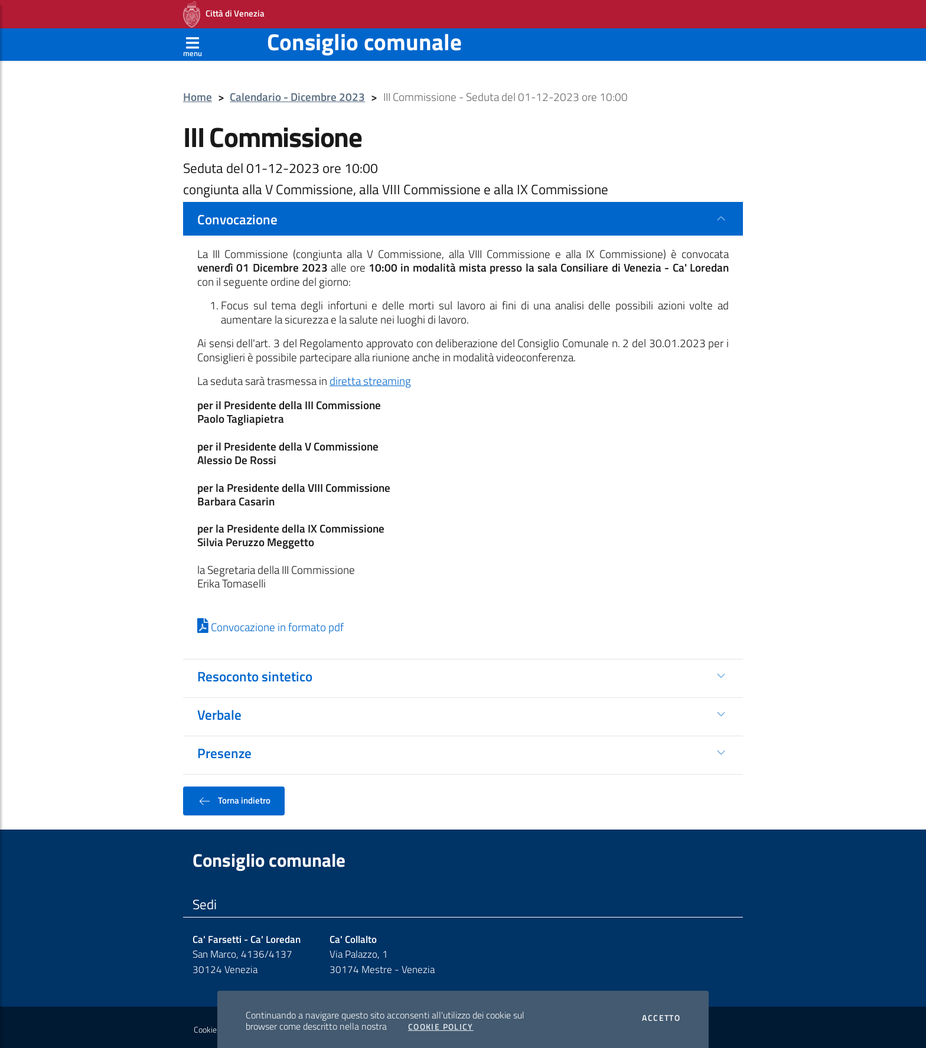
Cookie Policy (441, 1023)
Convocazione (237, 215)
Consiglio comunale (364, 38)
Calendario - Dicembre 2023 (297, 93)
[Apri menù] (192, 41)
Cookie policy (216, 1026)
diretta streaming (370, 377)
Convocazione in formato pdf (270, 623)
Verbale (219, 710)
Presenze (224, 749)
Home (197, 93)
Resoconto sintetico (254, 672)
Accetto (661, 1014)
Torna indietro (233, 797)
